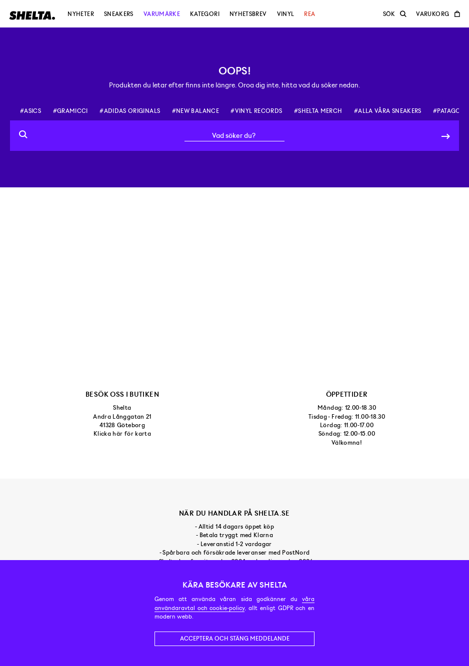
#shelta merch (318, 110)
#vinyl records (256, 110)
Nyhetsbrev (248, 13)
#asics (30, 110)
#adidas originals (130, 110)
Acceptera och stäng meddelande (235, 638)
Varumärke (162, 13)
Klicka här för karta (122, 433)
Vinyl (285, 13)
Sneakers (119, 13)
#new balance (195, 110)
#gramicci (70, 110)
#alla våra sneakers (388, 110)
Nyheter (81, 13)
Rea (309, 13)
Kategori (205, 13)
